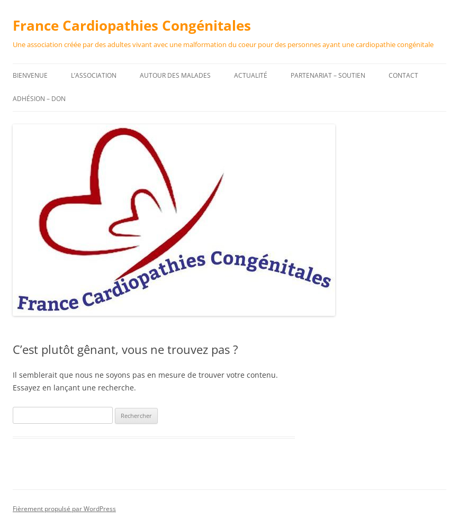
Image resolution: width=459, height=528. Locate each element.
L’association (93, 75)
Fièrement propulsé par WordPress (64, 508)
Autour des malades (175, 75)
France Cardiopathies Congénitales (132, 25)
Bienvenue (30, 75)
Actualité (250, 75)
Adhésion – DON (39, 98)
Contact (403, 75)
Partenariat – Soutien (328, 75)
